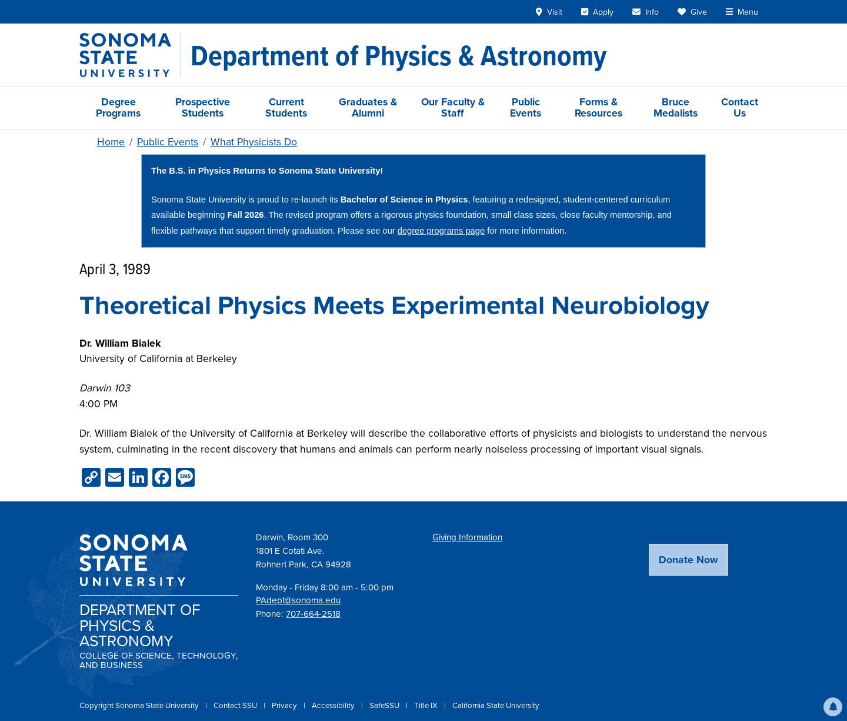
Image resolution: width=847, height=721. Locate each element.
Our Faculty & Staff (453, 107)
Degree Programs (118, 107)
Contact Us (739, 107)
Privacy (285, 705)
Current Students (286, 107)
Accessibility (334, 705)
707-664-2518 (313, 613)
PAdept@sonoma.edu (298, 600)
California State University (495, 705)
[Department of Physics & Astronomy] (398, 55)
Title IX (426, 705)
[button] (832, 706)
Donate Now (688, 559)
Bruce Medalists (675, 107)
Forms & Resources (598, 107)
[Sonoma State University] (130, 55)
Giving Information (467, 537)
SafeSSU (385, 705)
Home (111, 141)
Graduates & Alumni (368, 107)
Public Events (525, 107)
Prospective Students (202, 107)
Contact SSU (236, 705)
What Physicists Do (254, 141)
